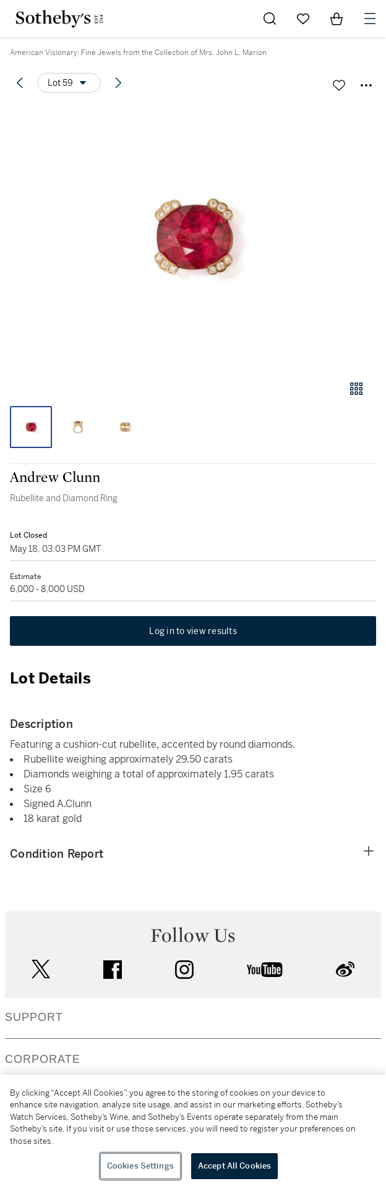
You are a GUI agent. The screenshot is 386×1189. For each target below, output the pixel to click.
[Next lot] (118, 83)
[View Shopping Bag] (336, 18)
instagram (184, 969)
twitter (41, 969)
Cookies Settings (140, 1166)
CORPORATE (42, 1059)
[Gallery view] (356, 388)
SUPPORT (34, 1017)
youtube (265, 969)
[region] (193, 1132)
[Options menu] (69, 83)
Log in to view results (193, 631)
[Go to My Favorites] (303, 18)
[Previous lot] (19, 83)
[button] (193, 237)
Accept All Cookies (234, 1166)
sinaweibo (345, 969)
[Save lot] (339, 85)
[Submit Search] (270, 18)
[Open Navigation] (370, 18)
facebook (112, 969)
